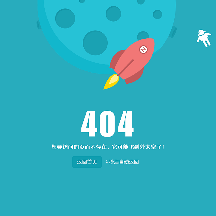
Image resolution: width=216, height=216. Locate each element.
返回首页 (86, 160)
